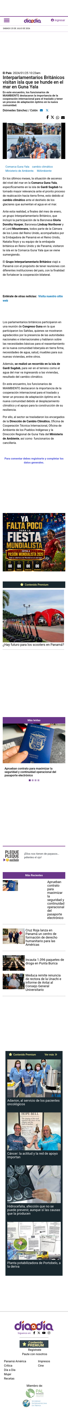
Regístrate (34, 1350)
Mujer (7, 1374)
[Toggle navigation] (7, 20)
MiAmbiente (44, 170)
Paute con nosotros (34, 1354)
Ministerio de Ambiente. (19, 170)
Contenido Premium (34, 584)
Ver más (51, 1054)
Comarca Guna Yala (17, 166)
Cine (41, 1365)
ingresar (58, 20)
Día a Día (9, 1370)
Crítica (8, 1365)
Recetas (9, 1378)
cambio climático (42, 166)
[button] (7, 753)
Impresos (44, 1361)
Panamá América (15, 1361)
